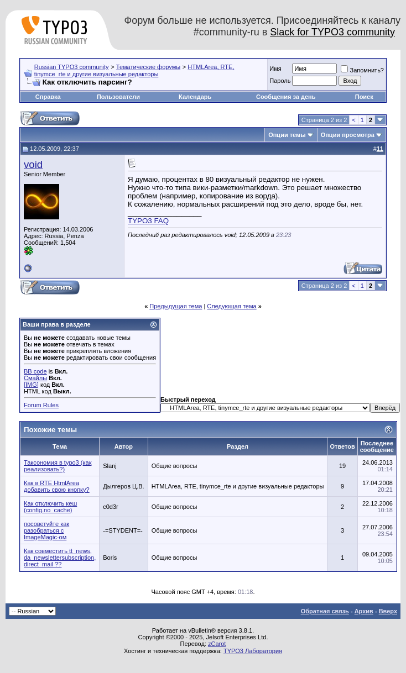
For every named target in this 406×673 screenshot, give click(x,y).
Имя (275, 68)
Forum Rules (41, 405)
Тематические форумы (148, 67)
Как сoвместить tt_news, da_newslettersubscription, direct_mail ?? (60, 557)
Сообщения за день (285, 96)
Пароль (279, 80)
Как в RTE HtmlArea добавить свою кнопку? (57, 486)
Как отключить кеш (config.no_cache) (50, 506)
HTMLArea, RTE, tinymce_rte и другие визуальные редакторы (134, 70)
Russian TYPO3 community (71, 67)
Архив (364, 611)
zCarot (217, 643)
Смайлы (35, 378)
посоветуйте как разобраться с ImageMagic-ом (46, 530)
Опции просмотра (347, 135)
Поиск (364, 96)
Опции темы (286, 135)
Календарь (195, 96)
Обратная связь (325, 611)
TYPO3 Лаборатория (252, 651)
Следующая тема (231, 306)
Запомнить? (362, 70)
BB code (35, 371)
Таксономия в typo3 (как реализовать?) (57, 465)
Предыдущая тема (175, 306)
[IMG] (31, 384)
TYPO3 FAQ (148, 221)
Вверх (388, 611)
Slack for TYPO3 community (332, 32)
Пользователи (118, 96)
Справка (48, 96)
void (33, 164)
